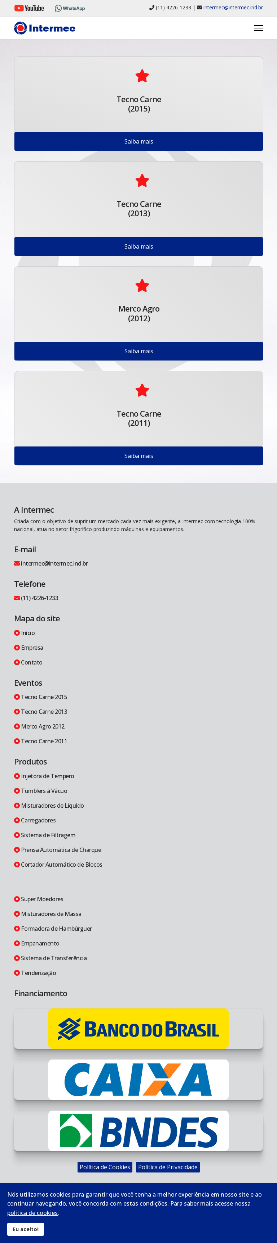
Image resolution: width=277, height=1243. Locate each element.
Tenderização (35, 973)
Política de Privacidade (168, 1167)
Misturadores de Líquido (49, 805)
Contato (28, 662)
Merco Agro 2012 (39, 726)
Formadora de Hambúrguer (53, 929)
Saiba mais (138, 141)
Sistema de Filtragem (44, 835)
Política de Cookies (105, 1167)
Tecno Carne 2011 (40, 741)
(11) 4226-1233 (36, 598)
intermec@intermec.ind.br (233, 7)
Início (24, 633)
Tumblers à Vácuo (40, 791)
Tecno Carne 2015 (40, 697)
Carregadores (35, 820)
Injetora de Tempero (44, 776)
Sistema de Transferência (50, 958)
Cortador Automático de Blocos (58, 864)
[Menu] (258, 28)
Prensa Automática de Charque (57, 850)
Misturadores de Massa (48, 914)
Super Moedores (38, 899)
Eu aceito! (26, 1229)
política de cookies (32, 1213)
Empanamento (37, 943)
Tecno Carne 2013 (40, 712)
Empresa (28, 648)
